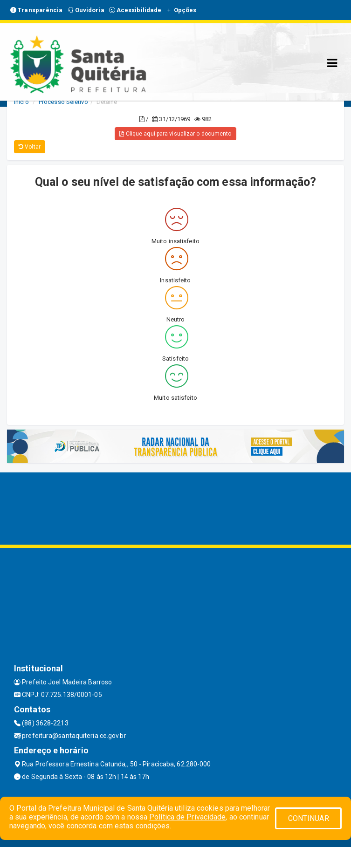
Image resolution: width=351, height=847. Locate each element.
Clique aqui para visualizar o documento (175, 133)
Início (21, 101)
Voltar (30, 146)
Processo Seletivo (63, 101)
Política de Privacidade (187, 817)
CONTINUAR (308, 818)
